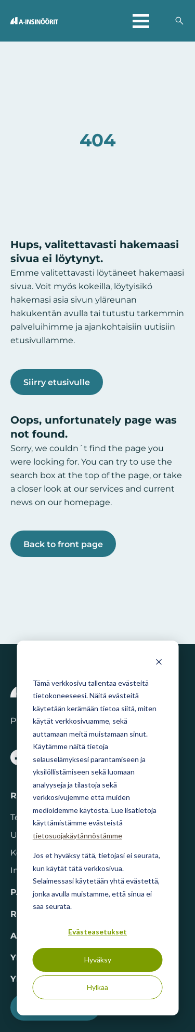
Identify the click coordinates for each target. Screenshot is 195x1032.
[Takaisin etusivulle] (34, 20)
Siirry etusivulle (56, 382)
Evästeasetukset (97, 931)
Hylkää (97, 987)
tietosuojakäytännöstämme (77, 835)
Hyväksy (97, 959)
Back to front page (63, 544)
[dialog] (97, 828)
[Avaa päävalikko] (141, 21)
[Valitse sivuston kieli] (162, 21)
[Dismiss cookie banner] (158, 663)
